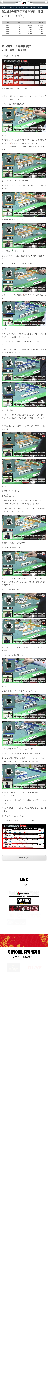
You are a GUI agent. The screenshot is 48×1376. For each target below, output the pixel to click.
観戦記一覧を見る (24, 858)
